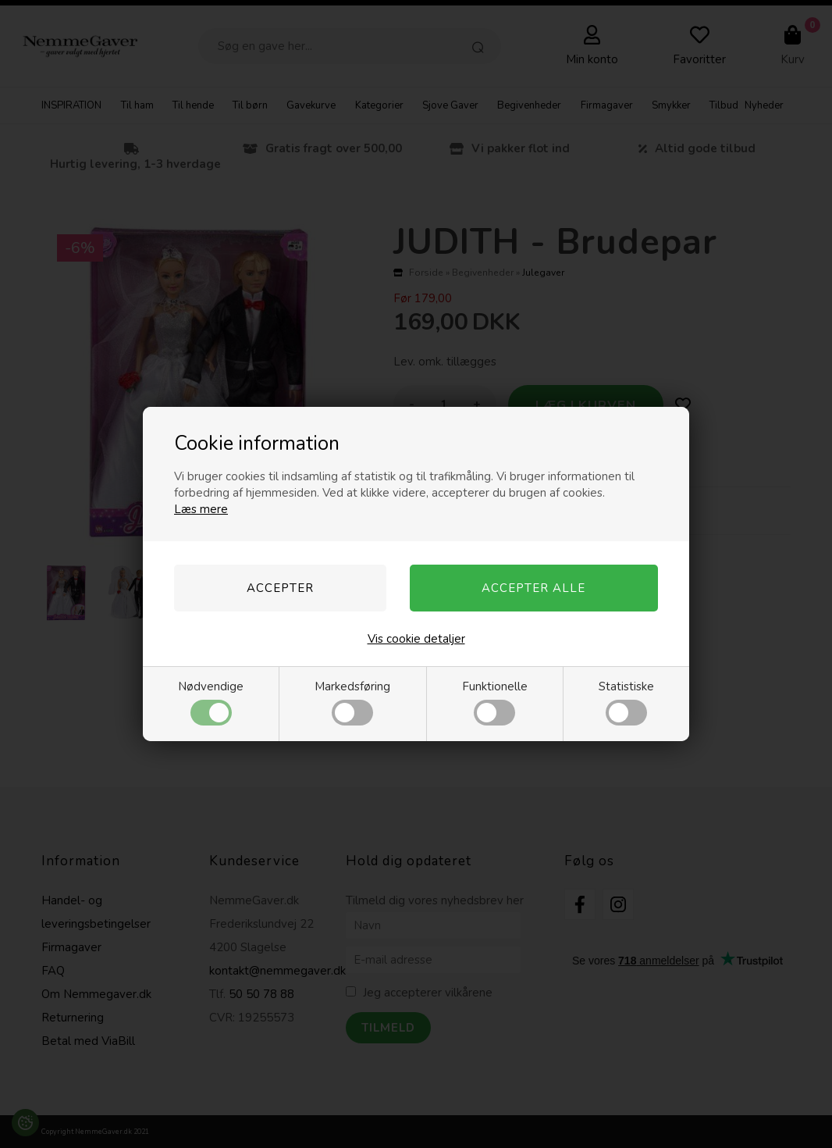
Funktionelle (495, 702)
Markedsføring (352, 702)
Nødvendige (211, 702)
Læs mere (201, 509)
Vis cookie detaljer (416, 639)
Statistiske (626, 702)
